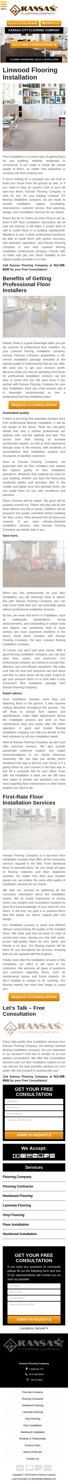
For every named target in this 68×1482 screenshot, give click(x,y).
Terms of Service (32, 1452)
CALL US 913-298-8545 (23, 23)
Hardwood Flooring (18, 1196)
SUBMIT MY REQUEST (34, 1135)
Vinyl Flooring (13, 1215)
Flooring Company (17, 1177)
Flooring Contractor (18, 1186)
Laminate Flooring (17, 1205)
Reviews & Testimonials (32, 1438)
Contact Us (50, 23)
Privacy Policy (32, 1445)
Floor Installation (16, 1224)
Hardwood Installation (20, 1234)
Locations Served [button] (34, 1328)
